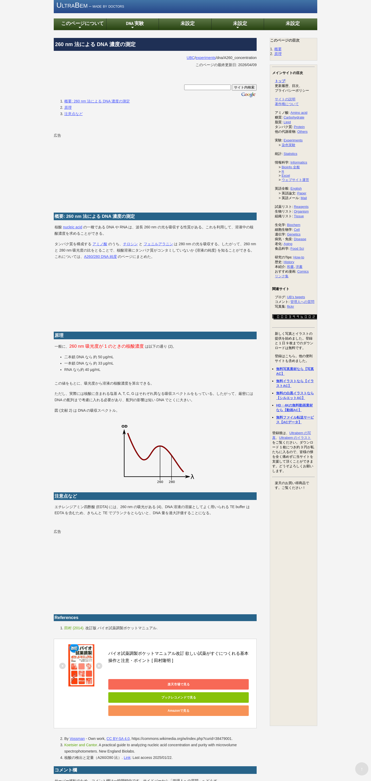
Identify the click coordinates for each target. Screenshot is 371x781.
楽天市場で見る (132, 685)
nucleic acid (72, 228)
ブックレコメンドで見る (182, 685)
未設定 (185, 24)
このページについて (79, 26)
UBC (191, 58)
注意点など (73, 114)
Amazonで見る (132, 698)
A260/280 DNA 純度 (100, 257)
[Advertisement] (93, 173)
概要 (278, 50)
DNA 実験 (132, 26)
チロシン (130, 245)
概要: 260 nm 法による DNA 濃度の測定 (97, 102)
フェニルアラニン (158, 245)
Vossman (77, 726)
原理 (68, 108)
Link (127, 745)
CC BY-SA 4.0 (117, 726)
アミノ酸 (99, 245)
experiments (206, 58)
